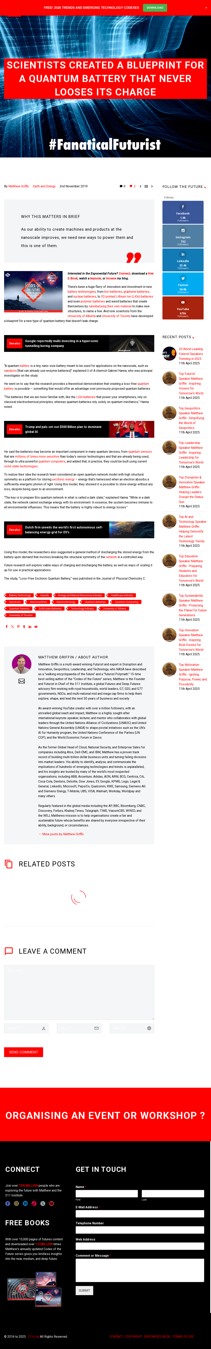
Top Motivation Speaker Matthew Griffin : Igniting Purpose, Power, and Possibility (193, 626)
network (111, 557)
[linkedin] (25, 1203)
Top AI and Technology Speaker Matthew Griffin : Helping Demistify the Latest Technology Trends (193, 481)
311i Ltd (33, 1336)
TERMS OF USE (183, 1336)
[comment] (79, 992)
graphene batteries (136, 291)
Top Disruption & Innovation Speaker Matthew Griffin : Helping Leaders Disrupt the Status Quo (192, 442)
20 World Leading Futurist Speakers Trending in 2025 (191, 306)
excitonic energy (63, 479)
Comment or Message (93, 1255)
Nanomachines (38, 601)
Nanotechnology (66, 601)
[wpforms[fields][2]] (140, 1270)
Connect (124, 273)
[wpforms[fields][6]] (140, 1230)
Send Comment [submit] (23, 1052)
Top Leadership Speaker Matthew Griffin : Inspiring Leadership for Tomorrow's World (191, 404)
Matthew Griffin (18, 186)
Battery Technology (20, 595)
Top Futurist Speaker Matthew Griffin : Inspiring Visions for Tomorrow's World (191, 335)
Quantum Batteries (95, 601)
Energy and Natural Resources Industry (80, 595)
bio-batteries (113, 291)
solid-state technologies (21, 466)
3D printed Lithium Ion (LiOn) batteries (127, 296)
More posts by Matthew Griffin (63, 834)
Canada (44, 595)
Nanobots (14, 601)
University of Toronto (116, 316)
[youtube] (51, 1203)
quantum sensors (140, 452)
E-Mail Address (88, 1207)
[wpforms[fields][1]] (140, 1213)
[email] (79, 1028)
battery (24, 366)
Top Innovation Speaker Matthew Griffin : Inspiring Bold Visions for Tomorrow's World (191, 592)
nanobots (10, 371)
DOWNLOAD (155, 7)
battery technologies (82, 291)
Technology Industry (82, 608)
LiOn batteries (86, 397)
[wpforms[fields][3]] (140, 1246)
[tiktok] (34, 1203)
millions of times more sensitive (37, 456)
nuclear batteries (84, 296)
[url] (132, 1028)
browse (111, 278)
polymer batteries (93, 301)
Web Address (85, 1239)
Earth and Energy (44, 186)
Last (144, 1199)
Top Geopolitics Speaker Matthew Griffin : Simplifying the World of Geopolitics (191, 370)
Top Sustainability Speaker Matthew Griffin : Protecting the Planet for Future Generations (193, 557)
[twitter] (42, 1203)
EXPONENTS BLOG (157, 1336)
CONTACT (116, 1336)
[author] (26, 1028)
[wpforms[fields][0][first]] (107, 1193)
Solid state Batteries (50, 608)
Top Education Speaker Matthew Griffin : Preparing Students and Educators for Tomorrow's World (191, 521)
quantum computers (51, 461)
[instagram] (16, 1203)
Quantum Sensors (19, 608)
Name (81, 1187)
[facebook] (7, 1203)
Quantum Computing (126, 601)
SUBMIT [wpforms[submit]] (84, 1290)
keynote (95, 278)
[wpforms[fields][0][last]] (173, 1193)
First (78, 1199)
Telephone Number (90, 1223)
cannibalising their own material (110, 306)
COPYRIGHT (133, 1336)
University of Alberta (82, 316)
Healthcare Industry (122, 595)
